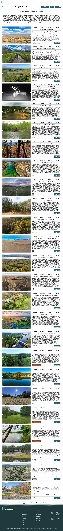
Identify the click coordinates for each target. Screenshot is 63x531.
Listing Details (57, 42)
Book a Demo (38, 512)
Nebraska (57, 509)
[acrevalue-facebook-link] (5, 512)
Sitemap (37, 509)
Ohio (57, 512)
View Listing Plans (39, 11)
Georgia (52, 512)
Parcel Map (11, 1)
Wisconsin (58, 518)
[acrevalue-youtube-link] (12, 512)
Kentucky (52, 517)
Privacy (38, 528)
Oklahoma (58, 513)
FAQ (23, 522)
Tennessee (58, 517)
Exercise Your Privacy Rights (52, 528)
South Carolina (58, 514)
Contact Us (38, 520)
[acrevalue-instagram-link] (10, 512)
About (23, 520)
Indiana (52, 514)
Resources (24, 518)
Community (29, 1)
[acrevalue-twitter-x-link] (7, 512)
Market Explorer (39, 507)
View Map (58, 7)
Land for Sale (22, 1)
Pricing (33, 1)
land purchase (49, 21)
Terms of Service (33, 528)
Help (37, 1)
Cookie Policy (43, 528)
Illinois (52, 513)
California (52, 509)
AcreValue (5, 15)
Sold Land (17, 1)
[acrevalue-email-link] (2, 512)
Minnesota (52, 519)
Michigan (52, 518)
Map (23, 509)
